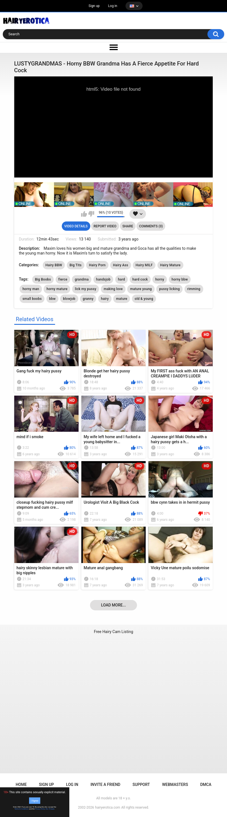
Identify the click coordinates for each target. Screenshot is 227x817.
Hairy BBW (54, 265)
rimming (193, 289)
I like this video (84, 214)
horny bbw (180, 279)
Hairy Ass (120, 265)
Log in (112, 6)
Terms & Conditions (22, 809)
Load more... (113, 605)
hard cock (140, 279)
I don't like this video (91, 214)
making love (113, 289)
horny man (30, 289)
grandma (82, 279)
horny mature (56, 289)
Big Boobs (43, 279)
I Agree (34, 800)
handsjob (103, 279)
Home (21, 784)
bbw (52, 299)
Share (127, 226)
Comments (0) (151, 226)
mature (121, 299)
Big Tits (76, 265)
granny (88, 299)
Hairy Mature (170, 265)
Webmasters (175, 784)
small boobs (32, 299)
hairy (105, 299)
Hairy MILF (144, 265)
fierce (62, 279)
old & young (144, 299)
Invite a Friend (105, 784)
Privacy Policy (40, 809)
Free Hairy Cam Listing (113, 631)
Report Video (105, 226)
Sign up (94, 6)
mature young (141, 289)
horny (159, 279)
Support (141, 784)
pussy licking (169, 289)
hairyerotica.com (107, 807)
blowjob (69, 299)
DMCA (205, 784)
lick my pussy (85, 289)
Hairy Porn (97, 265)
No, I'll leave (50, 809)
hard (121, 279)
